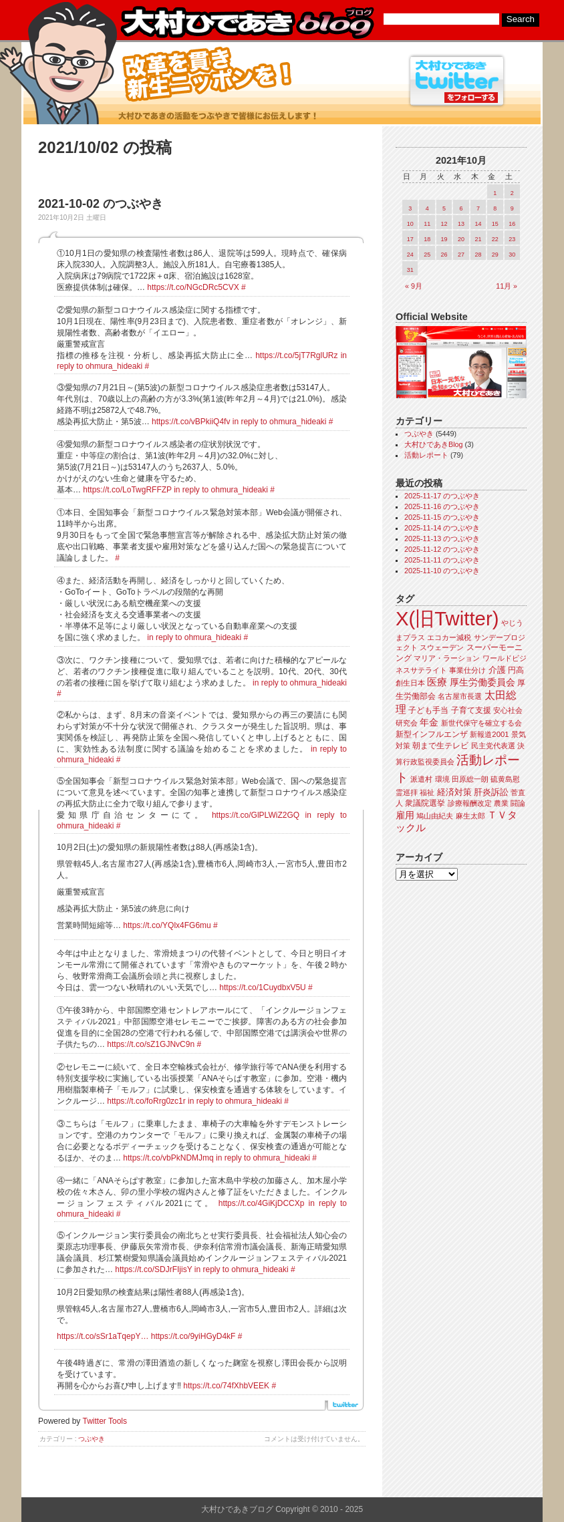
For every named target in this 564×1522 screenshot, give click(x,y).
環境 (442, 779)
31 (410, 270)
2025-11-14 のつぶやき (442, 528)
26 (444, 254)
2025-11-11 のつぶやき (442, 560)
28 (477, 254)
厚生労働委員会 (482, 682)
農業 (501, 803)
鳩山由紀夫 (434, 816)
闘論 (518, 803)
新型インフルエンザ (432, 734)
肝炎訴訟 (491, 792)
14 (477, 223)
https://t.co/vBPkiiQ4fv (191, 421)
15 (495, 223)
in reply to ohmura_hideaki (280, 421)
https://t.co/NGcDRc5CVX (193, 287)
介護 (497, 670)
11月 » (506, 286)
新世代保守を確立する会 (481, 723)
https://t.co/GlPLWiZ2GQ (255, 815)
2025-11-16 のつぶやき (442, 506)
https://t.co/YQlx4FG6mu (166, 925)
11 (427, 223)
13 (461, 223)
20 (461, 239)
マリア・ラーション (447, 658)
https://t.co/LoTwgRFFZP (127, 489)
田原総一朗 (470, 779)
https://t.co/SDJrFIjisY (153, 1269)
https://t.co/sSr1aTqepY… (102, 1336)
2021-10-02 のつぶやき (100, 203)
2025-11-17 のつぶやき (442, 496)
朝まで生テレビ (440, 745)
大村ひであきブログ (247, 22)
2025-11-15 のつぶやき (442, 517)
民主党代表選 (493, 746)
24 (410, 254)
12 (444, 223)
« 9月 (413, 286)
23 (512, 239)
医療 (437, 682)
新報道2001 (489, 734)
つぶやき (91, 1438)
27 (461, 254)
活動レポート (426, 455)
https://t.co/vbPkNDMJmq (168, 1158)
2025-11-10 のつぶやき (442, 571)
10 (410, 223)
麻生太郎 (470, 816)
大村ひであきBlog (433, 444)
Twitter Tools (105, 1421)
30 (512, 254)
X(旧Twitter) (447, 618)
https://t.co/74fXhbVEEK (226, 1385)
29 (495, 254)
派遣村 (421, 779)
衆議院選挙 (425, 803)
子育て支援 (471, 710)
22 (495, 239)
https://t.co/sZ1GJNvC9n (150, 1044)
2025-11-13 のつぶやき (442, 539)
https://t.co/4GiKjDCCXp (262, 1203)
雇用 (405, 815)
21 (477, 239)
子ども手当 (428, 710)
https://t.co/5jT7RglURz (296, 355)
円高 (516, 670)
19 (444, 239)
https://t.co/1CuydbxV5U (262, 987)
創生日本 (410, 683)
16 (512, 223)
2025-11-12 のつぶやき (442, 549)
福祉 (427, 792)
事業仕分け (467, 670)
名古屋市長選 (460, 696)
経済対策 (454, 792)
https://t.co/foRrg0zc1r (146, 1101)
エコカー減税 (449, 637)
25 (427, 254)
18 (427, 239)
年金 (429, 723)
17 (410, 239)
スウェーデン (442, 647)
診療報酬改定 (470, 803)
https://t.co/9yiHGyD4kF (193, 1336)
